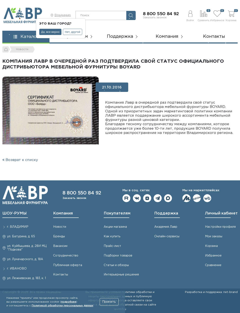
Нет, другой (72, 32)
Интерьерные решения (121, 274)
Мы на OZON (197, 198)
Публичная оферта (67, 265)
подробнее (68, 302)
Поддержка (166, 213)
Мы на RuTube (126, 198)
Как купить (112, 236)
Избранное (213, 255)
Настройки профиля (220, 227)
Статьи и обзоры (116, 265)
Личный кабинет (221, 213)
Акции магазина (115, 227)
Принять (109, 301)
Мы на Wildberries (207, 198)
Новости (59, 227)
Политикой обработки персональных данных (62, 305)
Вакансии (60, 246)
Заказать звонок (155, 17)
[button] (190, 15)
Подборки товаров (118, 255)
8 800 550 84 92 (161, 14)
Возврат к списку (20, 160)
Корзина (211, 246)
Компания (63, 213)
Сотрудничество (65, 255)
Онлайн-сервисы (166, 236)
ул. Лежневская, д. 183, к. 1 (26, 278)
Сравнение (213, 265)
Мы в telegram (158, 198)
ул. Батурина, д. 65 (21, 236)
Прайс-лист (112, 246)
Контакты (214, 36)
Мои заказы (213, 236)
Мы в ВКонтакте (137, 198)
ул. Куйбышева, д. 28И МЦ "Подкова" (27, 248)
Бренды (59, 236)
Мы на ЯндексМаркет (186, 198)
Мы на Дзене (147, 198)
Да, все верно (50, 32)
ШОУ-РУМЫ (14, 213)
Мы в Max (168, 198)
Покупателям (117, 213)
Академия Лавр (165, 227)
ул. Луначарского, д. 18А (25, 259)
